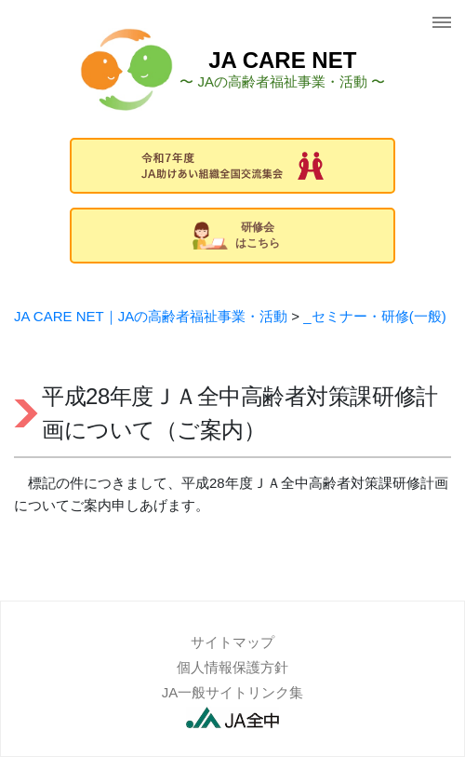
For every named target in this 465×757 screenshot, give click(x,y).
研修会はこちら (236, 235)
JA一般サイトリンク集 (233, 692)
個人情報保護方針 (232, 667)
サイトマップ (232, 642)
